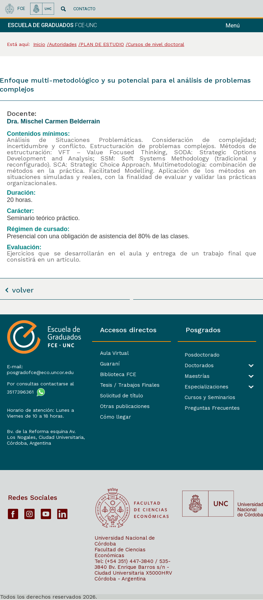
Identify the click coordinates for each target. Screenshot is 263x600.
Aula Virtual (114, 353)
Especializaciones (206, 387)
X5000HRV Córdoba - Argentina (133, 576)
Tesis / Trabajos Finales (130, 385)
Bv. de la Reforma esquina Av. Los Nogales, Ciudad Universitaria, (46, 434)
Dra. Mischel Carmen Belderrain (53, 121)
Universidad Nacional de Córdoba (125, 541)
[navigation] (242, 25)
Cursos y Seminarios (210, 397)
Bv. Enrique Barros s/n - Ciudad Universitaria (132, 570)
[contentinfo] (131, 457)
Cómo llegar (115, 417)
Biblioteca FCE (118, 374)
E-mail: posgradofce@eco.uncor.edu (40, 369)
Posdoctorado (202, 355)
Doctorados (199, 366)
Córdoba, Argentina (29, 443)
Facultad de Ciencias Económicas (120, 553)
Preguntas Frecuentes (212, 408)
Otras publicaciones (125, 406)
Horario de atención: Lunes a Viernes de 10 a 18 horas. (40, 413)
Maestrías (197, 376)
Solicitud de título (121, 396)
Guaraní (110, 364)
